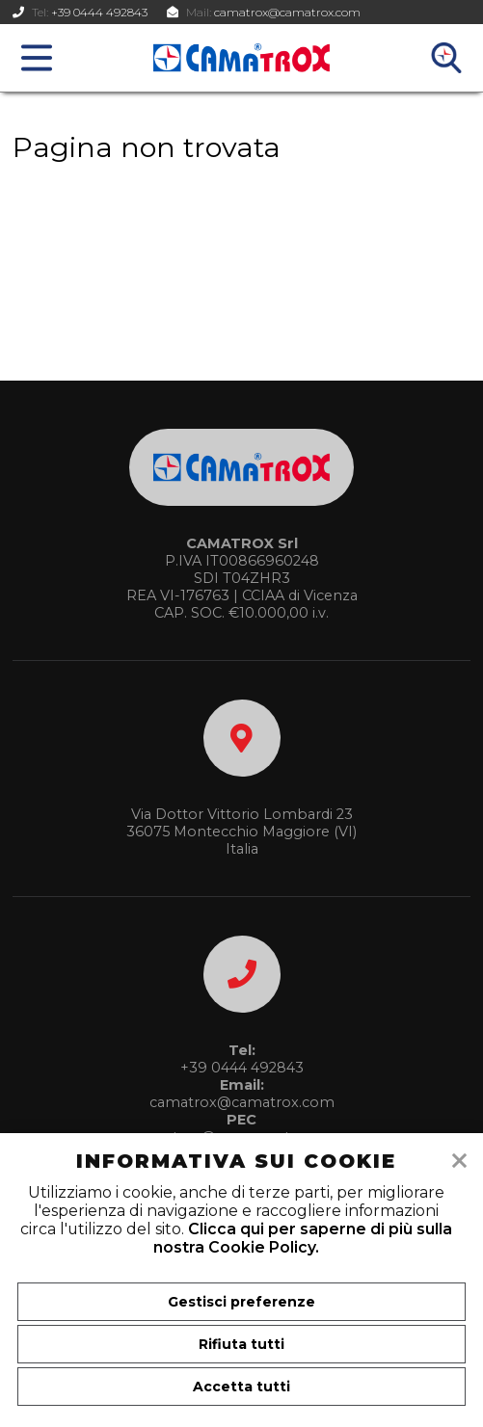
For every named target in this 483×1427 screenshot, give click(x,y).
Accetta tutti (241, 1386)
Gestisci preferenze (241, 1301)
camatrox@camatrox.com (287, 12)
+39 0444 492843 (99, 12)
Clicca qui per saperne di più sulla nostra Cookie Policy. (302, 1238)
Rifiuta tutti (241, 1344)
